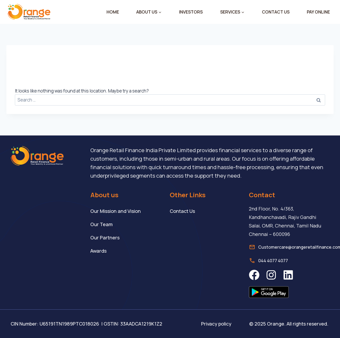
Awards (98, 251)
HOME (113, 12)
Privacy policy (216, 324)
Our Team (101, 224)
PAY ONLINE (318, 12)
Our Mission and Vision (115, 211)
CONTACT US (276, 12)
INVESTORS (191, 12)
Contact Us (182, 211)
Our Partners (105, 237)
